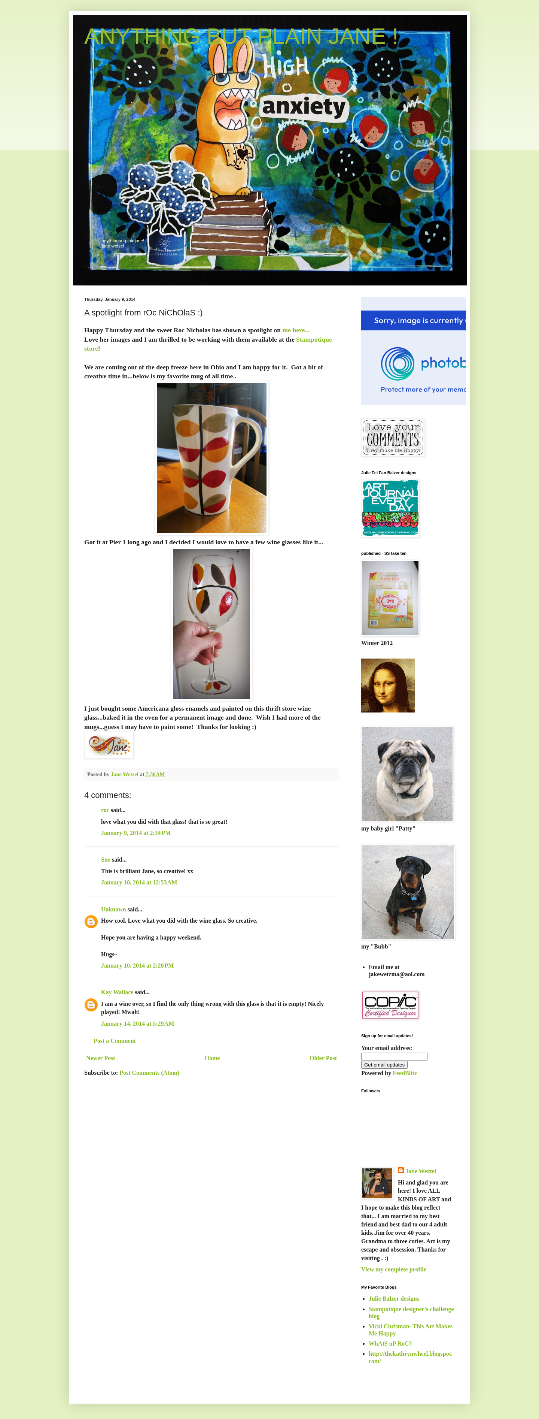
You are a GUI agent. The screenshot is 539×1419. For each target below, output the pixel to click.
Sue (105, 859)
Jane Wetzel (420, 1171)
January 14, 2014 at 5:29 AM (137, 1023)
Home (212, 1058)
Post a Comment (115, 1041)
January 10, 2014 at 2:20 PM (137, 965)
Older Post (323, 1058)
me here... (295, 330)
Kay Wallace (117, 992)
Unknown (113, 909)
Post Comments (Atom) (149, 1072)
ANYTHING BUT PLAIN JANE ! (241, 36)
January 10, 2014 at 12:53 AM (139, 882)
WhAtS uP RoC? (390, 1343)
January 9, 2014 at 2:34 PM (136, 833)
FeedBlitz (405, 1073)
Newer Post (100, 1058)
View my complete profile (393, 1269)
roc (105, 810)
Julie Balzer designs (394, 1298)
